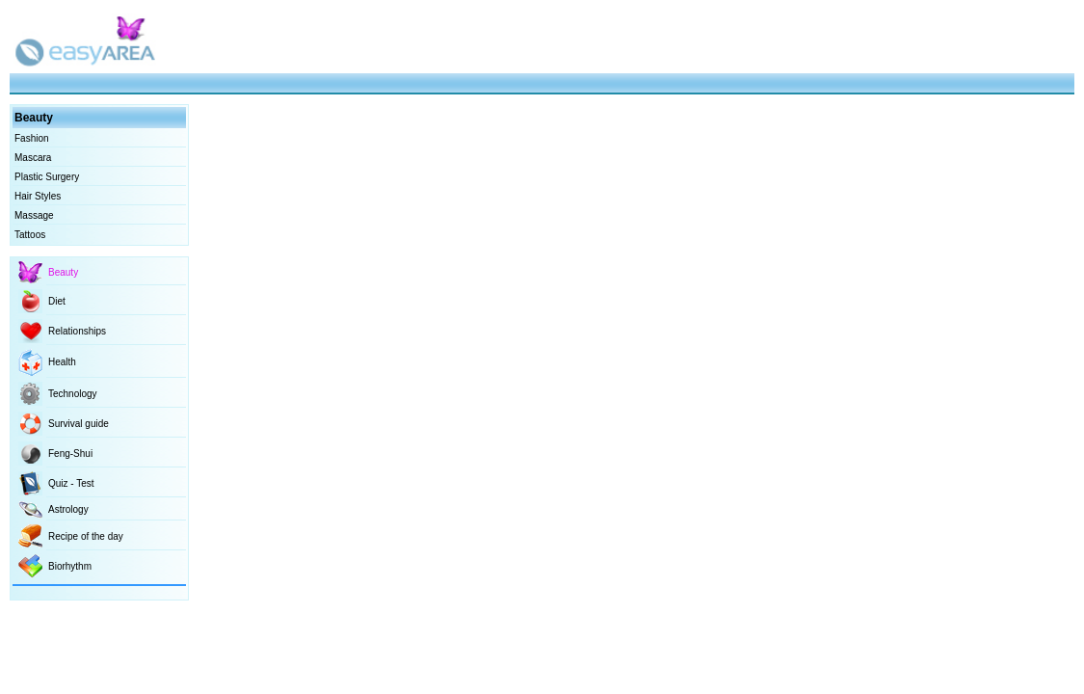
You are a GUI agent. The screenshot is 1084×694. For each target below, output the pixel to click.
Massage (34, 215)
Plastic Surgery (46, 177)
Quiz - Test (71, 483)
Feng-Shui (70, 453)
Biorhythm (70, 566)
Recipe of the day (85, 536)
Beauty (63, 272)
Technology (72, 393)
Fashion (31, 138)
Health (62, 362)
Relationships (77, 331)
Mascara (32, 157)
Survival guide (78, 423)
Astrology (68, 509)
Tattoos (29, 234)
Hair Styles (37, 196)
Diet (57, 301)
